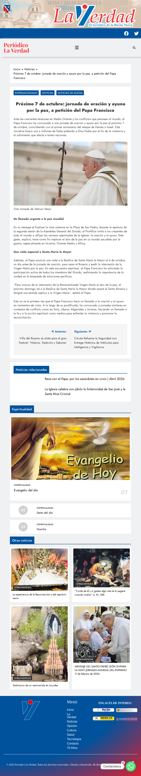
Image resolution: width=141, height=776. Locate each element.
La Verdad (71, 716)
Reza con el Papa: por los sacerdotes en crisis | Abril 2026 (84, 378)
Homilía (41, 529)
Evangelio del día (26, 490)
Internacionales (26, 93)
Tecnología (74, 739)
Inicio (70, 709)
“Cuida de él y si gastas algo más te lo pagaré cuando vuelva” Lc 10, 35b (100, 592)
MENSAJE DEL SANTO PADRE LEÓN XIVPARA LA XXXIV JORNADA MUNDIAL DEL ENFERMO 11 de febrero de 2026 (101, 670)
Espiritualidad (22, 485)
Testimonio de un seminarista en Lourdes (35, 685)
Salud (70, 734)
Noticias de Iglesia (70, 93)
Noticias (47, 93)
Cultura (71, 730)
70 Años (72, 747)
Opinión (72, 725)
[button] (77, 47)
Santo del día (45, 513)
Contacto (73, 743)
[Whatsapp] (131, 766)
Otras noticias (22, 587)
